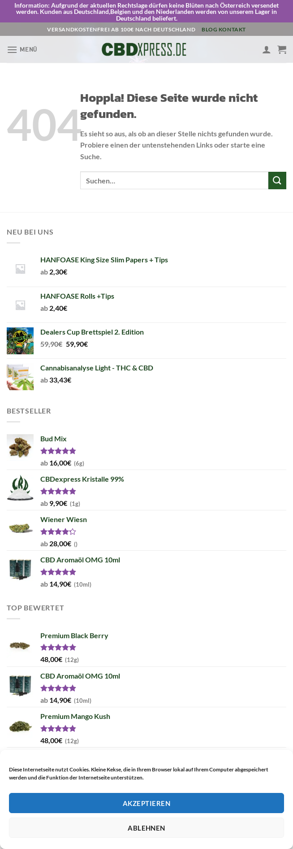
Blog (209, 18)
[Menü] (22, 39)
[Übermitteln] (277, 170)
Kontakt (232, 18)
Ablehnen (146, 828)
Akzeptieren (146, 803)
